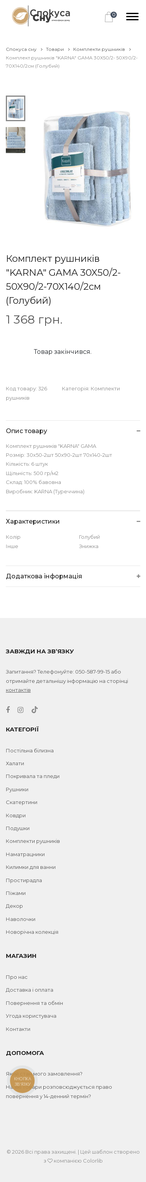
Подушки (18, 828)
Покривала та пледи (33, 776)
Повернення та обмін (34, 1003)
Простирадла (24, 880)
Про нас (17, 977)
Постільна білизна (30, 750)
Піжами (16, 893)
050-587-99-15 (92, 671)
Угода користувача (31, 1016)
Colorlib (93, 1161)
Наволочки (20, 919)
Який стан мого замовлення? (44, 1074)
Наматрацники (25, 854)
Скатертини (21, 802)
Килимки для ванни (31, 867)
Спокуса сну (24, 49)
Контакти (18, 1029)
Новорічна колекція (32, 932)
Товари (58, 49)
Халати (15, 763)
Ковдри (16, 815)
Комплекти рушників (102, 49)
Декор (14, 906)
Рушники (17, 789)
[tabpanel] (86, 168)
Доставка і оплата (29, 990)
